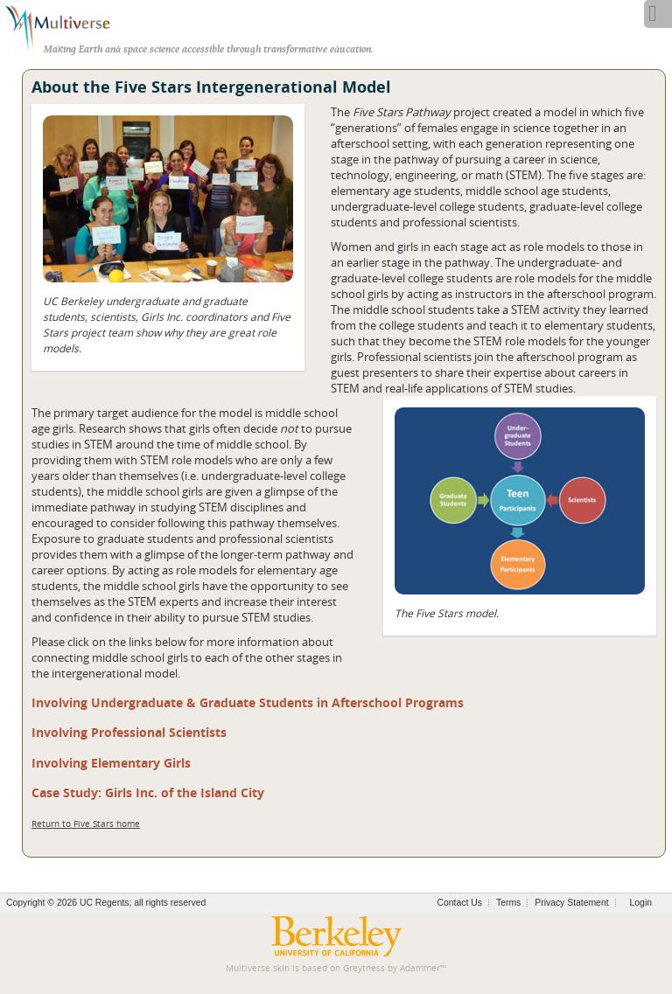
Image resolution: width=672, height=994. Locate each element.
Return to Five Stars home (86, 824)
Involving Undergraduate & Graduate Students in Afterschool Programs (248, 702)
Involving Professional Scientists (129, 732)
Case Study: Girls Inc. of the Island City (148, 792)
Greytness (364, 968)
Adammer (420, 968)
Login (641, 902)
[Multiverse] (67, 26)
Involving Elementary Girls (111, 762)
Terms (508, 902)
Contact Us (460, 902)
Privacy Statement (571, 902)
